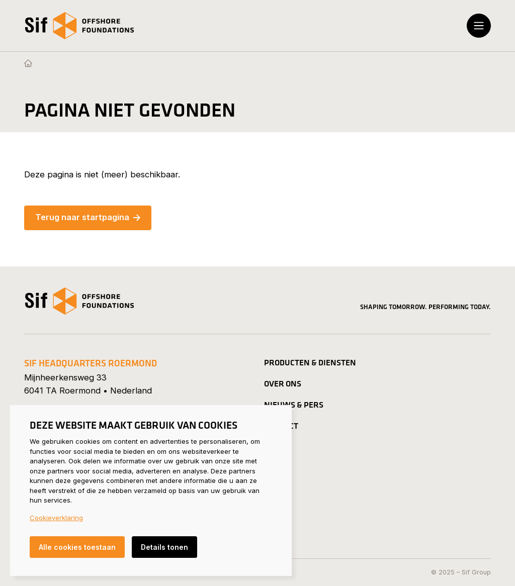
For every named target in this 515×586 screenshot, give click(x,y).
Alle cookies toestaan (77, 547)
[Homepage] (28, 64)
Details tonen (164, 547)
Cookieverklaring (56, 518)
